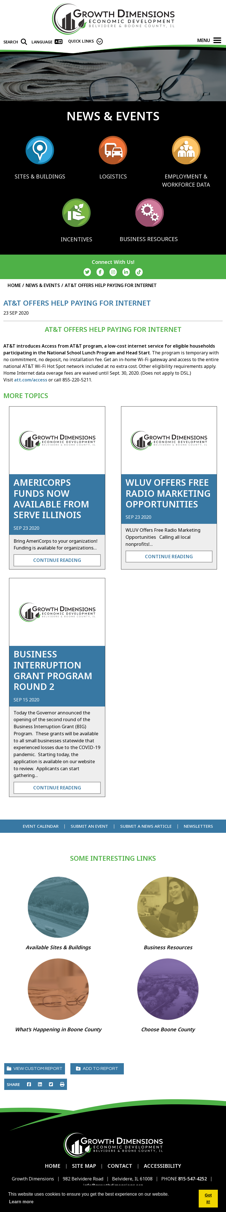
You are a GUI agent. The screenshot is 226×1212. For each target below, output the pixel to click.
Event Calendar (41, 826)
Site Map (84, 1165)
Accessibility (162, 1165)
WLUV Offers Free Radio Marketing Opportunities (168, 493)
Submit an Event (89, 826)
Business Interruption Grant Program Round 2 (53, 670)
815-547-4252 (193, 1179)
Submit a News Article (146, 826)
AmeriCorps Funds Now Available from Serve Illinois (51, 498)
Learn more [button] (21, 1201)
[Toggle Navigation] (217, 40)
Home (53, 1165)
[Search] (15, 41)
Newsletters (198, 826)
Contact (120, 1165)
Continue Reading (57, 560)
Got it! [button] (208, 1198)
